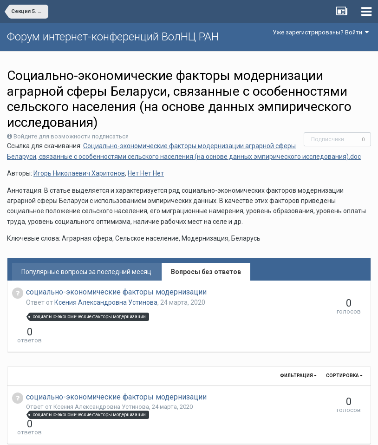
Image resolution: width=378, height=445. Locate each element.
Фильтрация (298, 358)
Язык (160, 431)
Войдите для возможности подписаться (71, 136)
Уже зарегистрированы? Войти (321, 32)
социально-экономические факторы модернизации (116, 292)
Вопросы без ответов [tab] (206, 271)
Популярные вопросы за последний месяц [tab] (86, 271)
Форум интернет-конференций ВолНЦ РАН (113, 36)
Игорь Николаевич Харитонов (79, 173)
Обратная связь (203, 431)
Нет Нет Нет (146, 173)
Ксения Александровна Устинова (105, 302)
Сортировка (344, 358)
